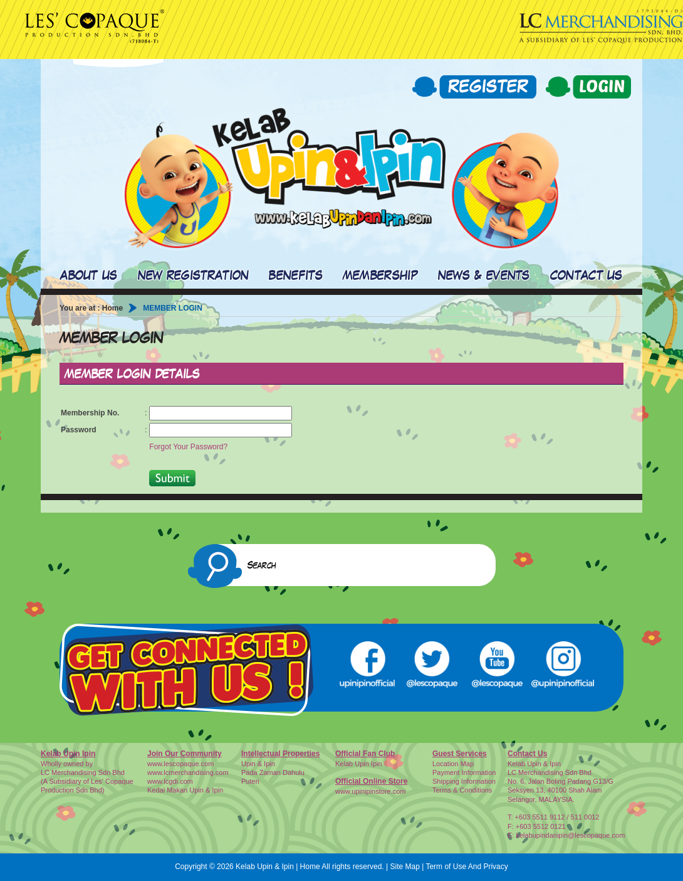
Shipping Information (464, 781)
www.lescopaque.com (180, 763)
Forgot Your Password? (188, 446)
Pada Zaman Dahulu (273, 772)
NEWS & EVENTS (484, 276)
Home (112, 308)
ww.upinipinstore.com (373, 791)
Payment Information (464, 772)
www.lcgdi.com (170, 781)
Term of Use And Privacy (466, 866)
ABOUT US (88, 276)
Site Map (404, 866)
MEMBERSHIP (380, 276)
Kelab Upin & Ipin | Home (278, 866)
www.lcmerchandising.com (188, 772)
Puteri (250, 781)
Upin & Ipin (258, 763)
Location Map (453, 763)
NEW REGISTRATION (193, 276)
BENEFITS (295, 276)
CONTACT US (586, 276)
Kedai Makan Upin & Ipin (185, 790)
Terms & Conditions (462, 790)
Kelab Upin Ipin (358, 763)
